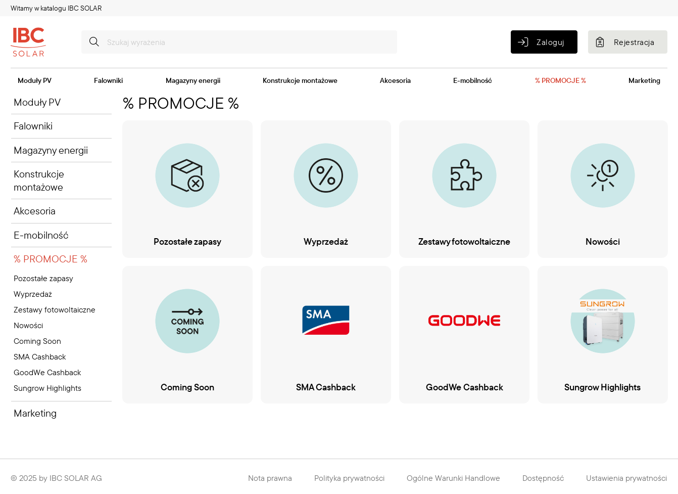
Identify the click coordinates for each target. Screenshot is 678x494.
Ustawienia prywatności (626, 478)
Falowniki (108, 80)
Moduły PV (35, 80)
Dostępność (543, 478)
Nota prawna (270, 478)
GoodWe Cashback (47, 372)
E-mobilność (472, 80)
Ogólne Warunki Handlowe (453, 478)
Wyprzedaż (33, 294)
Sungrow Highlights (47, 388)
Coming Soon (37, 341)
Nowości (28, 325)
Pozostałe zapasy (43, 278)
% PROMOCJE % (560, 80)
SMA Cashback (40, 356)
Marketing (644, 80)
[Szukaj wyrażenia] (239, 42)
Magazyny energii (193, 80)
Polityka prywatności (349, 478)
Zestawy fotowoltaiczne (54, 309)
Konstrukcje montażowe (300, 80)
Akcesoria (395, 80)
